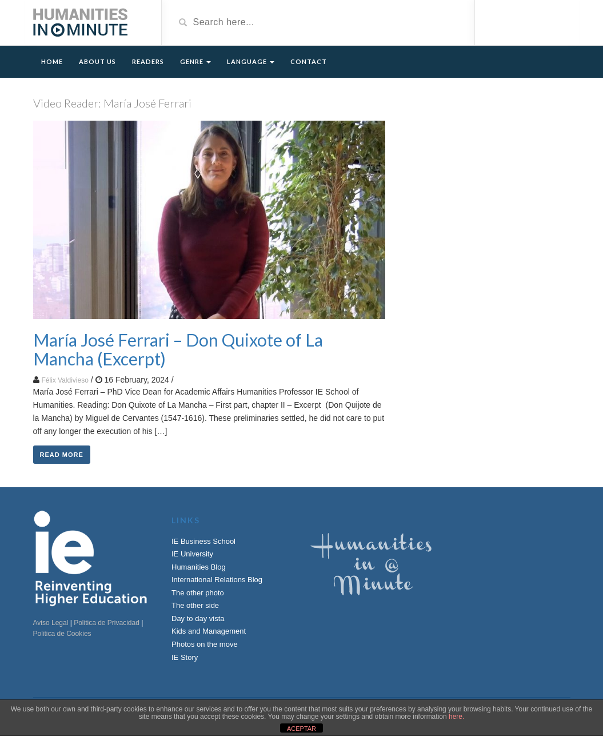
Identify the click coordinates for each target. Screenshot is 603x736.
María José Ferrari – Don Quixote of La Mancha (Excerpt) (178, 349)
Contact (308, 61)
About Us (97, 61)
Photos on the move (204, 644)
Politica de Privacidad (106, 623)
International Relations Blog (216, 579)
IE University (192, 554)
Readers (148, 61)
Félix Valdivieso (64, 380)
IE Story (184, 657)
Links (185, 520)
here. (456, 717)
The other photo (197, 592)
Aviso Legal (51, 623)
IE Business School (203, 541)
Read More (61, 454)
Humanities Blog (198, 567)
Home (52, 61)
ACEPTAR (301, 728)
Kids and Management (208, 631)
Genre (195, 61)
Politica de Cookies (62, 634)
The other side (195, 605)
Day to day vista (198, 618)
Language (250, 61)
